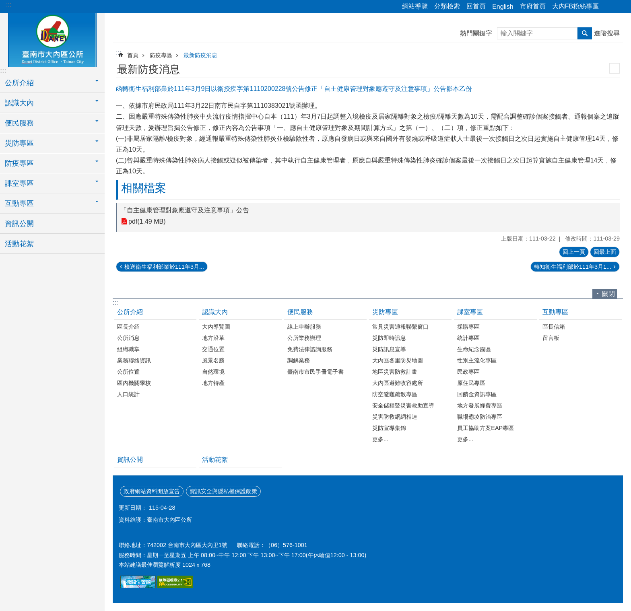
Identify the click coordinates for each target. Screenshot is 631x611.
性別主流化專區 (477, 360)
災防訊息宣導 (389, 349)
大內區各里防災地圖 (397, 360)
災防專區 (385, 312)
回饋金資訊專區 (477, 394)
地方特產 (213, 383)
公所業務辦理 (304, 338)
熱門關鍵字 (476, 33)
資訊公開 (19, 224)
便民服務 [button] (19, 123)
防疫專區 (161, 55)
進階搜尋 (607, 33)
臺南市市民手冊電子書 (315, 371)
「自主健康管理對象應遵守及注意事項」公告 (184, 210)
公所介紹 (130, 312)
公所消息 (128, 338)
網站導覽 (415, 6)
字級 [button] (620, 7)
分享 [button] (609, 7)
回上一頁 (574, 252)
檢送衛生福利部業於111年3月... (164, 266)
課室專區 (470, 312)
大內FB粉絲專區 (575, 6)
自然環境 (213, 371)
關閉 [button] (608, 293)
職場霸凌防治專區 (479, 417)
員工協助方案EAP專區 (485, 428)
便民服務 (300, 312)
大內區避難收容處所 (397, 383)
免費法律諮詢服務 (309, 349)
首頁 (132, 55)
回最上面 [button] (605, 252)
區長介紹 (128, 326)
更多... (380, 439)
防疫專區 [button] (19, 163)
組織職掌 (128, 349)
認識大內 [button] (19, 103)
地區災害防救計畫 (394, 371)
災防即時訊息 (389, 338)
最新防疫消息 (200, 55)
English (502, 6)
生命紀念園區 (474, 349)
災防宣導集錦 (389, 428)
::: (8, 4)
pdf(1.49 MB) (146, 221)
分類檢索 (447, 6)
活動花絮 (19, 244)
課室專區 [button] (19, 183)
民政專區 (468, 371)
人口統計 (128, 394)
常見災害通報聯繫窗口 (400, 326)
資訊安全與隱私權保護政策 (223, 491)
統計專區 (468, 338)
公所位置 (128, 371)
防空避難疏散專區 (394, 394)
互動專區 (555, 312)
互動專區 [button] (19, 204)
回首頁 (476, 6)
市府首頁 (533, 6)
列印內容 (614, 68)
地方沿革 (213, 338)
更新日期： (133, 507)
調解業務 (298, 360)
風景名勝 (213, 360)
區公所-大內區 (52, 39)
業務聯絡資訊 (134, 360)
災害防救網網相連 (394, 417)
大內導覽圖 (216, 326)
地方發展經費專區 (479, 405)
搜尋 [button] (584, 33)
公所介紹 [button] (19, 83)
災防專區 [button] (19, 143)
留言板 (550, 338)
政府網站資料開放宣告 (152, 491)
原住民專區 (471, 383)
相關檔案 (143, 188)
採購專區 (468, 326)
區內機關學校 (134, 383)
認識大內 (215, 312)
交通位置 (213, 349)
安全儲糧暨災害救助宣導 (403, 405)
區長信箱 (553, 326)
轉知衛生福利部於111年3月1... (572, 266)
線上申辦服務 (304, 326)
